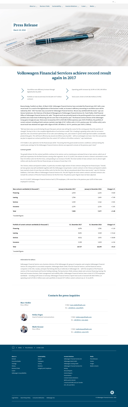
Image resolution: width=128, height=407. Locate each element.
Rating (66, 368)
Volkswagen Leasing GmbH (71, 363)
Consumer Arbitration (38, 398)
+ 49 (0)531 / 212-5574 (81, 332)
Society (40, 363)
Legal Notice (15, 398)
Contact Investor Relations (71, 378)
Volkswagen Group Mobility (19, 373)
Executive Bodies (16, 361)
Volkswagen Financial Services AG (73, 359)
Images (92, 363)
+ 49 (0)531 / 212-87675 (75, 308)
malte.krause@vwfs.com (84, 329)
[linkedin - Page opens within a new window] (112, 392)
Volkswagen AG (51, 398)
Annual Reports (68, 371)
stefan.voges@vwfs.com (84, 317)
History (14, 366)
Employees (41, 361)
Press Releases (94, 359)
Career (13, 371)
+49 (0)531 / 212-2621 (81, 320)
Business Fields (16, 368)
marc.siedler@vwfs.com (77, 305)
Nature (40, 359)
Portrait (14, 359)
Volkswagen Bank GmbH (70, 361)
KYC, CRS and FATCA (69, 385)
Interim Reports (68, 373)
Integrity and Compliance (44, 368)
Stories (92, 361)
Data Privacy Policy (25, 398)
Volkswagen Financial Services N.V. (73, 366)
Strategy (14, 363)
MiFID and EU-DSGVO (70, 380)
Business (40, 366)
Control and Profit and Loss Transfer (73, 382)
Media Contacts (94, 366)
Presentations (67, 375)
